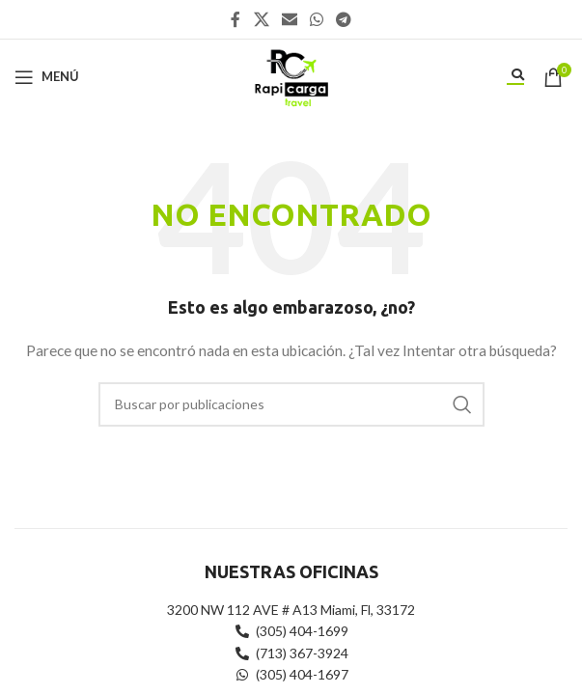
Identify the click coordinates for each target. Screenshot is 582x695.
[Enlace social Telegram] (344, 19)
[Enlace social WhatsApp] (317, 19)
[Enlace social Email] (289, 19)
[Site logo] (290, 75)
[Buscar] (291, 404)
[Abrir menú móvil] (47, 77)
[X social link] (261, 19)
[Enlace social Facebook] (235, 19)
